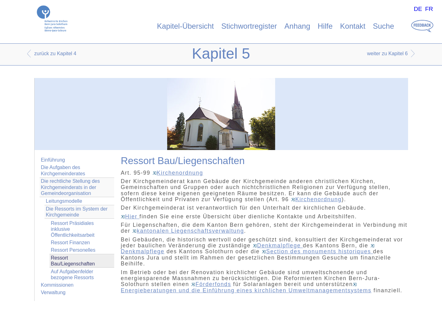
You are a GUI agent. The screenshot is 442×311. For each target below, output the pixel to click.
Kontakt (352, 26)
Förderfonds (211, 284)
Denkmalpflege (278, 245)
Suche (383, 26)
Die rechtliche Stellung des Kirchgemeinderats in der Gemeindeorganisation (70, 187)
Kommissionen (57, 285)
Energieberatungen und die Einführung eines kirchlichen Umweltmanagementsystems (246, 288)
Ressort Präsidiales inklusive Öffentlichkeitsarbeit (72, 229)
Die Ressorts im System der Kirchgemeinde (76, 211)
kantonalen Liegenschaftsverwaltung (188, 231)
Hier (130, 216)
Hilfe (325, 26)
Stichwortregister (249, 26)
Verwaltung (53, 292)
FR (429, 9)
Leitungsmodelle (64, 201)
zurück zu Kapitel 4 (55, 53)
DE (418, 9)
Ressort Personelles (73, 250)
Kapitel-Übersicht (185, 26)
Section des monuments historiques (317, 251)
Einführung (53, 160)
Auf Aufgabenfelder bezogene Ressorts (72, 274)
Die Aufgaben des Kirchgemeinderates (63, 170)
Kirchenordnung (178, 173)
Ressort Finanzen (70, 242)
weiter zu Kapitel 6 (387, 53)
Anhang (297, 26)
